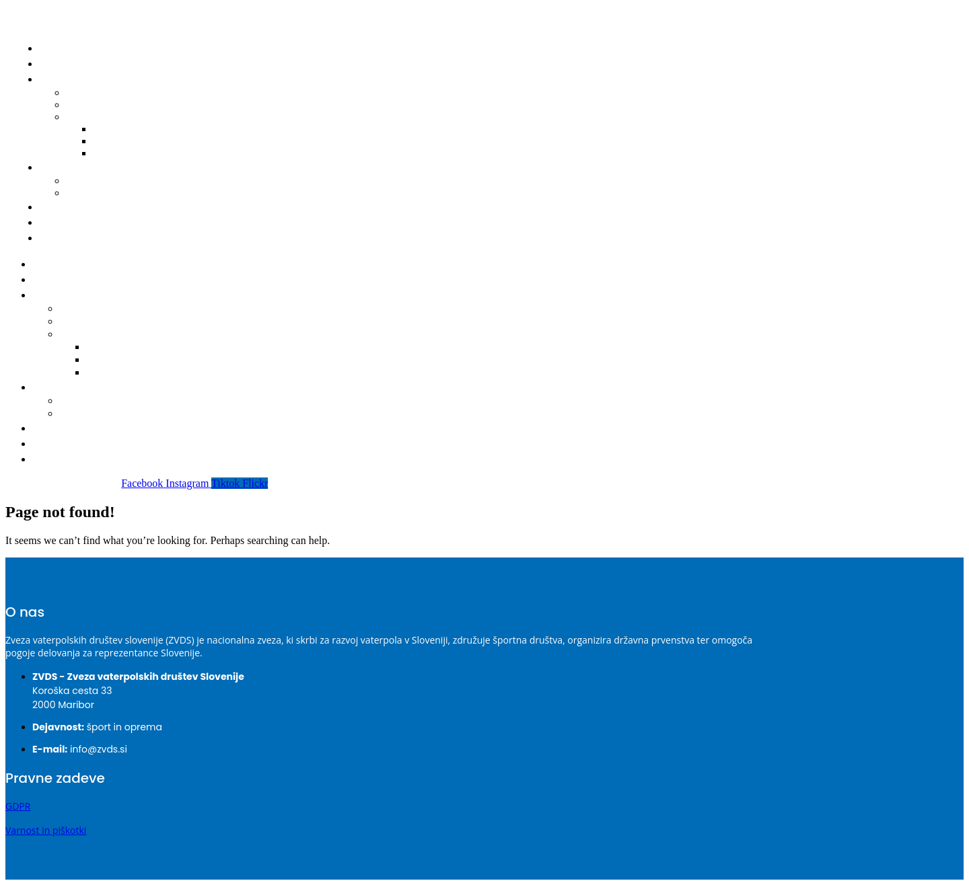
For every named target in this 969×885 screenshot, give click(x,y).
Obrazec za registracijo (125, 192)
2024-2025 (114, 347)
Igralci (59, 167)
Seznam (82, 401)
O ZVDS (61, 222)
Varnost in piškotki (45, 830)
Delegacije (87, 322)
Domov (62, 48)
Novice (61, 63)
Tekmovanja (70, 295)
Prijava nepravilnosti (94, 238)
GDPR (17, 806)
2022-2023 (126, 153)
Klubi (56, 207)
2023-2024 (114, 360)
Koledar (81, 309)
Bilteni (91, 116)
